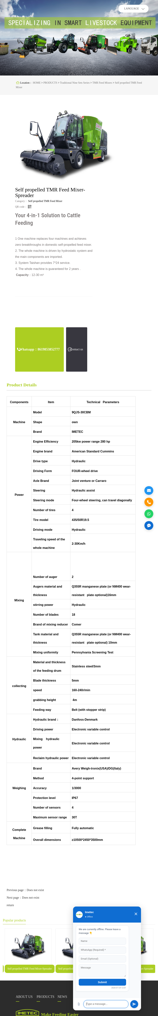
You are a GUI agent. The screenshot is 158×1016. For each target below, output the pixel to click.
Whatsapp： (39, 349)
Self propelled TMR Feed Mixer (45, 201)
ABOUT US (24, 997)
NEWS (62, 997)
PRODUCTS (50, 82)
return (10, 905)
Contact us (76, 349)
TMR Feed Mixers (102, 82)
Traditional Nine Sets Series (75, 82)
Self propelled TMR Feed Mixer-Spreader (29, 968)
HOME (37, 82)
